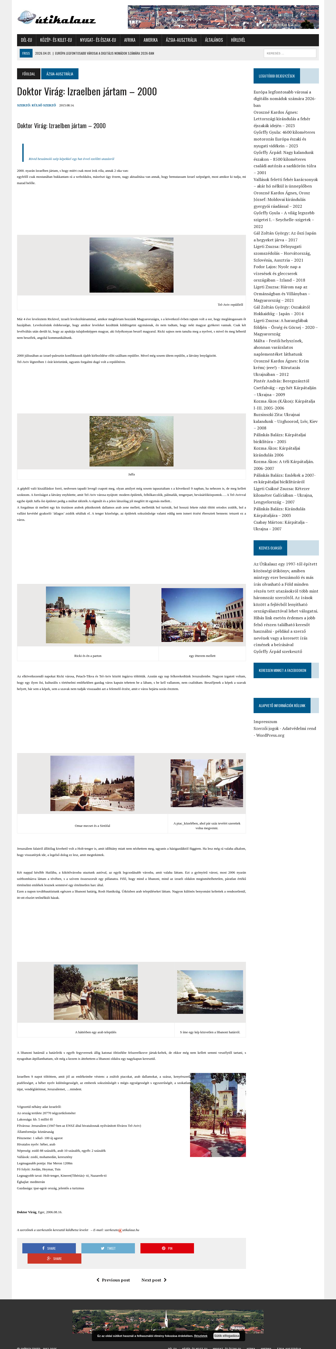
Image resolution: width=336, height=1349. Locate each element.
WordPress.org (270, 735)
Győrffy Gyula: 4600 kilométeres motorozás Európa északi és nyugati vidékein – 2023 (284, 138)
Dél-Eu (26, 40)
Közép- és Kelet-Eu (56, 40)
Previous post (113, 1270)
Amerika (150, 40)
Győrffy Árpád (30, 1338)
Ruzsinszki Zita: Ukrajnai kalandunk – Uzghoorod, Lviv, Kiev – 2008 (286, 421)
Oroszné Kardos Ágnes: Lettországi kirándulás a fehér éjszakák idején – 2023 (282, 118)
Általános (214, 40)
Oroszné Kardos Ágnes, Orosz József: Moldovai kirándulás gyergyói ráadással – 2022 (282, 199)
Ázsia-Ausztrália (181, 40)
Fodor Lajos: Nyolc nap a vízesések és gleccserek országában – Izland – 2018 (279, 273)
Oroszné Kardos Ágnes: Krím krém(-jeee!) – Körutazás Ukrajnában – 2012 (281, 367)
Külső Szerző (44, 105)
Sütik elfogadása (226, 1336)
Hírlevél (238, 40)
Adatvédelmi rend (299, 728)
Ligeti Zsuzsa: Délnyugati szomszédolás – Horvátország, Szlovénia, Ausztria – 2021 (282, 253)
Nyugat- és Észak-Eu (98, 40)
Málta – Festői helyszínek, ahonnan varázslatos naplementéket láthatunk (278, 347)
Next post (154, 1270)
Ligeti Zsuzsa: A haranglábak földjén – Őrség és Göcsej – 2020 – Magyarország (286, 327)
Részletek (201, 1335)
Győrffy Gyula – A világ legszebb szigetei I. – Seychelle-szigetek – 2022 (284, 219)
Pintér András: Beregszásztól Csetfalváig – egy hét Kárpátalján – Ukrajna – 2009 (285, 387)
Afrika (129, 40)
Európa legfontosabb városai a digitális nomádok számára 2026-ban (285, 98)
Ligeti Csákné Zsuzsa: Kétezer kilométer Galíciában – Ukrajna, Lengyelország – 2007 (283, 495)
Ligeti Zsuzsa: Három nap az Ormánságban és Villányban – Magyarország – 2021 (282, 293)
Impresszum (265, 721)
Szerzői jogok (266, 728)
